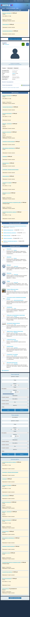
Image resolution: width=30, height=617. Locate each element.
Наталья (15, 355)
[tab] (4, 68)
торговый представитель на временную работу (12, 202)
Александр (16, 347)
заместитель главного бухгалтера (15, 331)
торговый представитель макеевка (9, 462)
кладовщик (5, 156)
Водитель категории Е (7, 13)
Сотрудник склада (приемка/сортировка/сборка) (16, 298)
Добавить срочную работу (15, 597)
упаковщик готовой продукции (8, 141)
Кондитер (9, 248)
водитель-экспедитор (6, 502)
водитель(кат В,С (5, 588)
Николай (15, 316)
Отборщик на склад (6, 192)
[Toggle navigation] (27, 5)
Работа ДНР (16, 266)
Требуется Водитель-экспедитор (9, 232)
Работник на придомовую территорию (16, 315)
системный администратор (13, 323)
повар (8, 281)
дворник (9, 265)
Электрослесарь (6, 163)
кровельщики (10, 346)
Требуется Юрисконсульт (8, 229)
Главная (3, 8)
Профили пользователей (10, 8)
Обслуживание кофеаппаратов (9, 148)
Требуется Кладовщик (7, 238)
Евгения (15, 250)
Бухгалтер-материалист (7, 113)
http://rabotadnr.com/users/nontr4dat (15, 64)
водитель (9, 273)
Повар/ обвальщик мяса (12, 289)
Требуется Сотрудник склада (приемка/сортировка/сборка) (14, 225)
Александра (16, 340)
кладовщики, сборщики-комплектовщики (10, 169)
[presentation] (4, 68)
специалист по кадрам (7, 182)
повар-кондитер (6, 24)
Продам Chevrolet (6, 235)
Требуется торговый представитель (10, 241)
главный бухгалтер (11, 339)
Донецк (13, 73)
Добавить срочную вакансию (15, 38)
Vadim (17, 8)
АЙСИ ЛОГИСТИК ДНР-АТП (18, 300)
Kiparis (15, 308)
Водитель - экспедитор (7, 123)
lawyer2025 (16, 332)
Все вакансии (5, 370)
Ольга (15, 324)
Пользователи (6, 44)
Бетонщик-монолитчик (12, 362)
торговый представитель (7, 106)
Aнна (15, 290)
